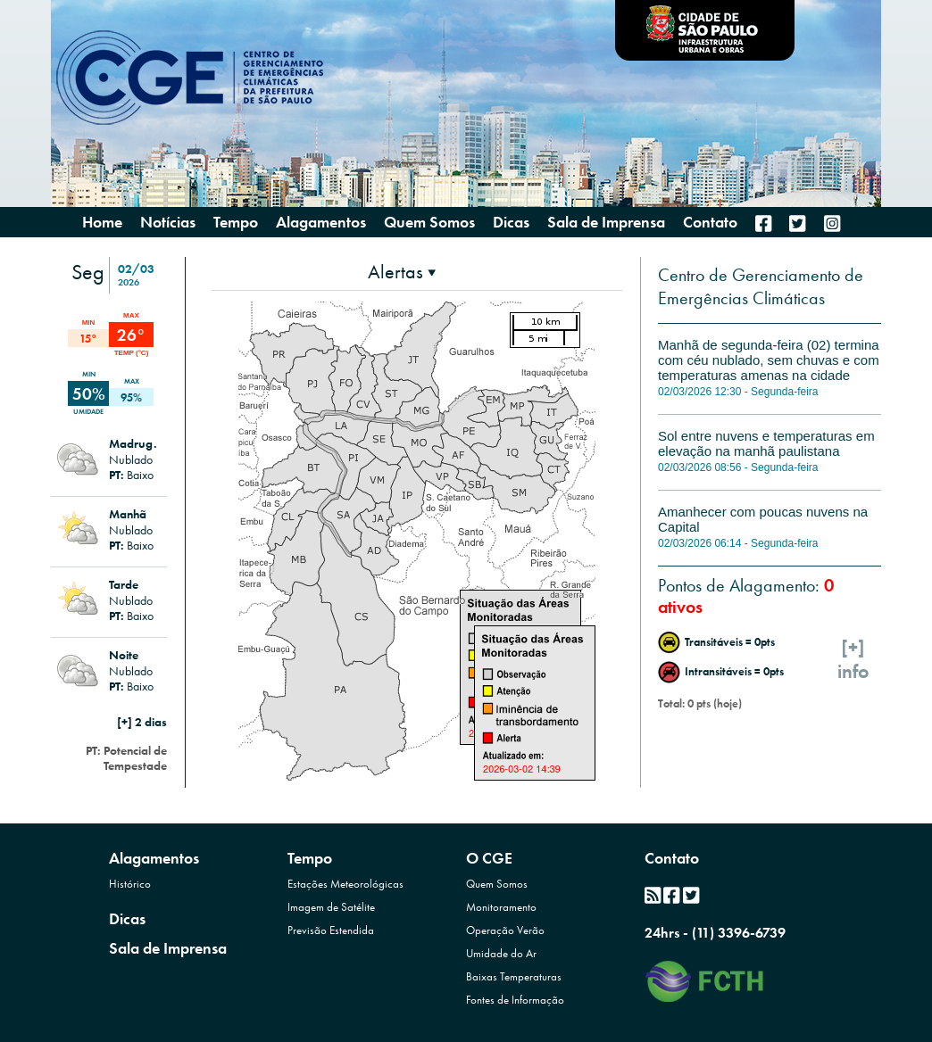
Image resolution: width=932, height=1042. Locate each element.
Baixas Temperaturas (514, 976)
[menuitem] (763, 223)
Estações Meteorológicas (345, 883)
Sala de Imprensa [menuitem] (606, 222)
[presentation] (402, 272)
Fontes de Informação (515, 999)
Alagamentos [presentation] (321, 221)
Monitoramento (501, 906)
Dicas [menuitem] (511, 222)
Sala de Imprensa (168, 948)
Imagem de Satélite (331, 906)
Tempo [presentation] (235, 221)
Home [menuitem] (102, 222)
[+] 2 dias (142, 722)
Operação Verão (505, 930)
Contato (672, 858)
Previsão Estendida (330, 930)
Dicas (127, 918)
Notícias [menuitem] (168, 222)
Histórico (130, 883)
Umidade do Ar (501, 953)
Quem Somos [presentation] (429, 221)
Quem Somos (497, 883)
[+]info (853, 659)
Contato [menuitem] (710, 222)
